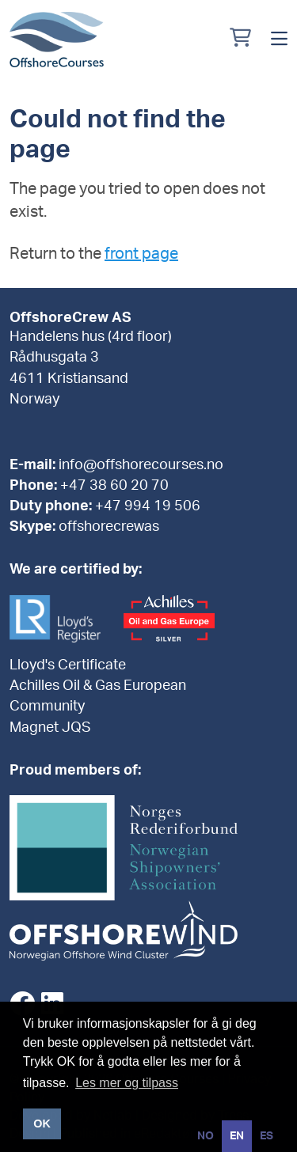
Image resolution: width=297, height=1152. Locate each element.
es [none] (266, 1136)
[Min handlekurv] (240, 39)
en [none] (237, 1136)
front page (141, 254)
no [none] (205, 1136)
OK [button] (42, 1123)
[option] (205, 1136)
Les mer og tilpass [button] (126, 1082)
